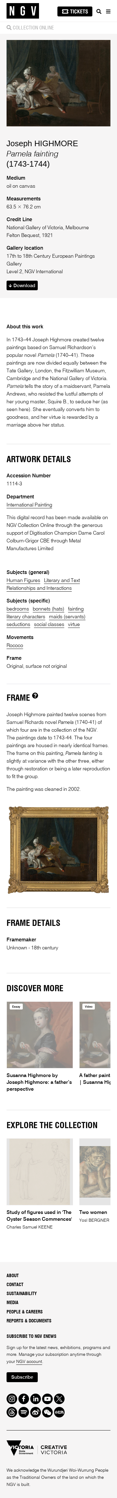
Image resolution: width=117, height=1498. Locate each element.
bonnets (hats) (48, 609)
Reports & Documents (29, 1321)
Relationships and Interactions (39, 588)
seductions (18, 624)
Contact (15, 1285)
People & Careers (25, 1312)
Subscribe (22, 1377)
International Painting (29, 505)
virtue (74, 624)
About (13, 1276)
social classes (49, 624)
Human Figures (23, 580)
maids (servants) (67, 617)
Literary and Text (62, 580)
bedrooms (18, 609)
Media (12, 1303)
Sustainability (22, 1294)
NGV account (29, 1362)
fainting (76, 609)
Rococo (15, 645)
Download (22, 285)
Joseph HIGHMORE (42, 143)
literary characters (26, 617)
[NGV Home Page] (23, 11)
